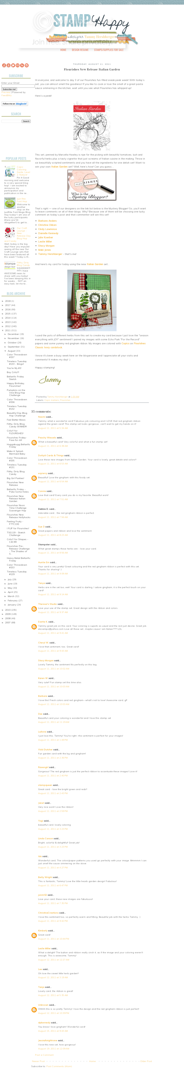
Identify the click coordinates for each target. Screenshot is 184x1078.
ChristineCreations (48, 912)
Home (63, 50)
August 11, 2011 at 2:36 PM (53, 757)
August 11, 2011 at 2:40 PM (53, 775)
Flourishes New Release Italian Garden (16, 499)
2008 (8, 618)
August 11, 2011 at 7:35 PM (53, 903)
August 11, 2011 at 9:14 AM (53, 594)
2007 (8, 622)
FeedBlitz (7, 95)
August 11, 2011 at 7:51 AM (53, 499)
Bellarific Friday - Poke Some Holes (18, 490)
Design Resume (80, 50)
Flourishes (65, 400)
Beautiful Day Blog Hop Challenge (17, 414)
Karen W (43, 678)
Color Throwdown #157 (17, 356)
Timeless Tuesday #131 (17, 466)
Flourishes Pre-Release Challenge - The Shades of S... (18, 550)
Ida (40, 856)
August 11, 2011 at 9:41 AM (53, 633)
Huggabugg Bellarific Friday (18, 445)
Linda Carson (45, 838)
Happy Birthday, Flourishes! (16, 384)
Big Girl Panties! (15, 478)
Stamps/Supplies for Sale (109, 50)
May (10, 588)
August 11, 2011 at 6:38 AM (53, 446)
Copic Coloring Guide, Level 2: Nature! (23, 171)
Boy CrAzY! (13, 372)
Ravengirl (43, 767)
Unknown (43, 1005)
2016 (8, 309)
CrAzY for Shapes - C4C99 (17, 540)
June (10, 583)
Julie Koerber (45, 237)
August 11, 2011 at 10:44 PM (53, 938)
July (10, 579)
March (11, 596)
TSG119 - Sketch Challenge (16, 534)
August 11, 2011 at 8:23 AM (53, 535)
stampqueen (45, 785)
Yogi (40, 820)
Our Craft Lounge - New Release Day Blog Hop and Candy (17, 234)
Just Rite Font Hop (22, 200)
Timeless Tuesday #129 (17, 573)
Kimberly (43, 930)
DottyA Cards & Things (51, 455)
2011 (8, 330)
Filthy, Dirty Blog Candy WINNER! (17, 425)
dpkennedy (44, 1022)
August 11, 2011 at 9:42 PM (53, 921)
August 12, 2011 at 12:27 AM (53, 959)
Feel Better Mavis (16, 419)
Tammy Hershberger (50, 254)
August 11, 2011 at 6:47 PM (53, 885)
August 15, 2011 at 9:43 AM (53, 1031)
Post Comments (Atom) (59, 1066)
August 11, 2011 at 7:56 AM (53, 517)
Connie (42, 491)
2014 (8, 317)
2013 (8, 322)
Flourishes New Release (15, 483)
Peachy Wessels (47, 437)
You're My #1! (14, 368)
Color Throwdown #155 (17, 459)
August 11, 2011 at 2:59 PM (53, 811)
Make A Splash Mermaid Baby (16, 452)
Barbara (42, 696)
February (13, 600)
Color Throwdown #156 (17, 400)
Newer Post (38, 1061)
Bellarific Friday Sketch (15, 378)
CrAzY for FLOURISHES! (15, 432)
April (11, 592)
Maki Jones (44, 249)
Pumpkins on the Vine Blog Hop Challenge (16, 393)
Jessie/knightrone (47, 1040)
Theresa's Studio (47, 604)
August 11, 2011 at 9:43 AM (53, 650)
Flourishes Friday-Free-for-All (17, 439)
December (14, 334)
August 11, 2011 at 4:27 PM (53, 867)
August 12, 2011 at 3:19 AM (53, 977)
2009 (8, 614)
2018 (8, 301)
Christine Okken (47, 225)
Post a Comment (44, 1055)
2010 (8, 610)
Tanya (41, 583)
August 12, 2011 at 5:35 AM (53, 995)
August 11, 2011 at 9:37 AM (53, 612)
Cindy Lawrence (47, 229)
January (12, 604)
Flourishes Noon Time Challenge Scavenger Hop (17, 508)
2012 (8, 326)
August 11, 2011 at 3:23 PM (53, 829)
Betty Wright (45, 877)
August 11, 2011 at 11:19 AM (53, 722)
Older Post (146, 1061)
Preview (6, 92)
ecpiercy (42, 473)
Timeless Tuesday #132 (17, 407)
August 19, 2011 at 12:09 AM (53, 1048)
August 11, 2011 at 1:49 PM (53, 740)
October (12, 342)
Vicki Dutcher (45, 749)
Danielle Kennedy (48, 233)
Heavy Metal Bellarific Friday (18, 559)
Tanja (41, 987)
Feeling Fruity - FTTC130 (15, 522)
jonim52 (42, 895)
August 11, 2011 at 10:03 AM (53, 686)
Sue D (41, 526)
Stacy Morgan (46, 245)
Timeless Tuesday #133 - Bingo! (17, 362)
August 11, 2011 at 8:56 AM (53, 552)
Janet (41, 803)
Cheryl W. (43, 642)
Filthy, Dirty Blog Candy (23, 264)
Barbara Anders (47, 220)
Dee (40, 714)
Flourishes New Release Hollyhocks (19, 516)
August (12, 350)
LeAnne (42, 731)
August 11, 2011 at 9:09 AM (53, 573)
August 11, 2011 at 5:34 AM (53, 428)
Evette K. (43, 621)
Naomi (42, 416)
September (14, 346)
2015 (8, 313)
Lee (40, 969)
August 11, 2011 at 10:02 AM (53, 668)
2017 (8, 305)
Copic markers (51, 400)
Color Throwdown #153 (17, 566)
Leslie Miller (45, 241)
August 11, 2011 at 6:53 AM (53, 463)
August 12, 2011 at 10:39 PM (53, 1013)
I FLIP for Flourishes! (18, 528)
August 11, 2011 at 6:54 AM (53, 481)
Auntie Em (43, 562)
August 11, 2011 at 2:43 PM (53, 793)
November (14, 338)
